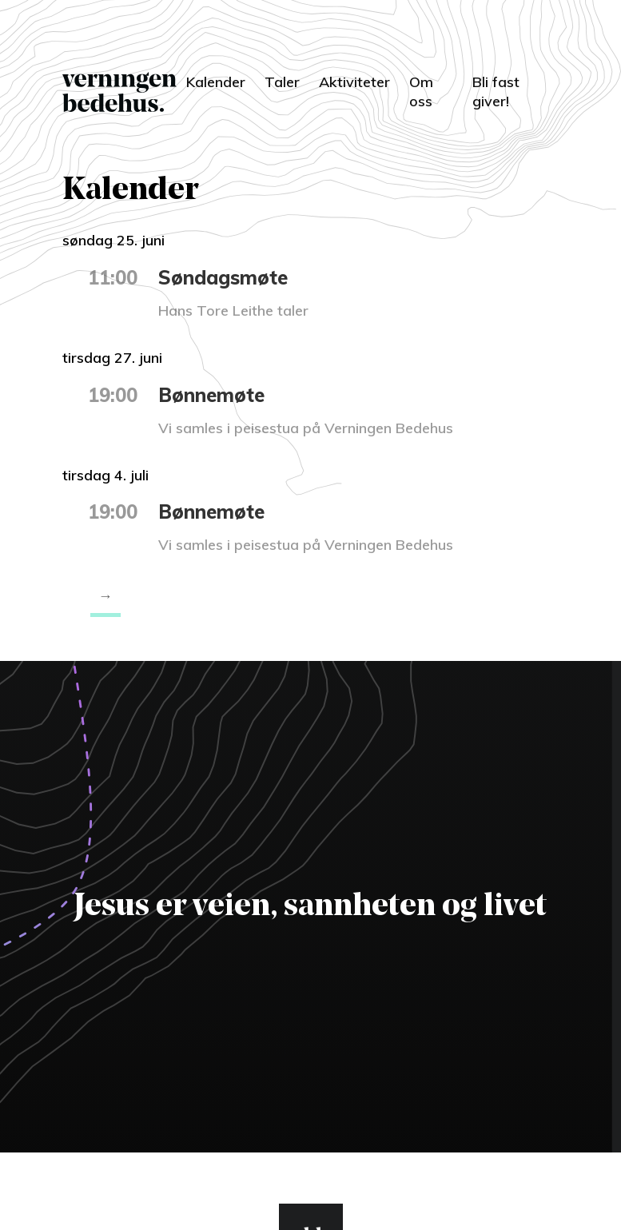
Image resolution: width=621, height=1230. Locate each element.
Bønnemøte (211, 395)
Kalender (215, 82)
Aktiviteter (354, 82)
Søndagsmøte (223, 277)
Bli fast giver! (495, 91)
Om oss (421, 91)
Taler (282, 82)
